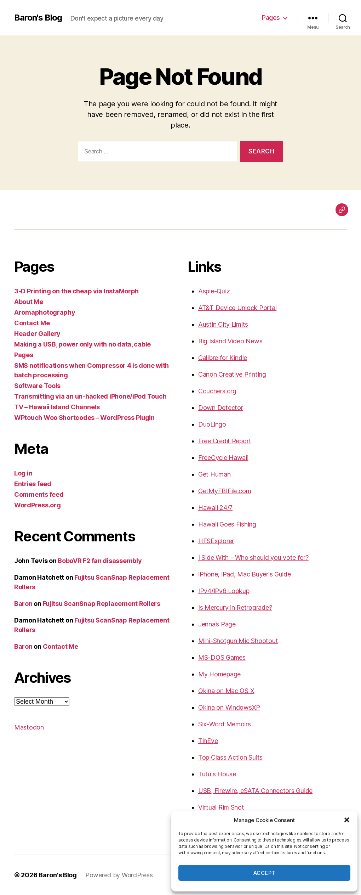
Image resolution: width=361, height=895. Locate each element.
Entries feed (32, 484)
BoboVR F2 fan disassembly (100, 560)
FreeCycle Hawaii (223, 457)
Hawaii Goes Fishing (227, 524)
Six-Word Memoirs (224, 724)
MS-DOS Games (222, 657)
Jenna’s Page (217, 624)
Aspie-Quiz (214, 291)
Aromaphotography (44, 312)
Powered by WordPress (119, 875)
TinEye (208, 740)
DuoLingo (212, 424)
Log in (23, 473)
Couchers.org (217, 391)
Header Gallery (37, 333)
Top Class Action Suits (230, 757)
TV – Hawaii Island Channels (57, 407)
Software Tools (37, 385)
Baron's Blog (38, 17)
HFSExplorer (216, 541)
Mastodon (29, 727)
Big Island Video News (230, 341)
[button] (346, 819)
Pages (271, 17)
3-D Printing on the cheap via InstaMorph (76, 291)
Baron (23, 603)
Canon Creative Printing (232, 374)
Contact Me (32, 323)
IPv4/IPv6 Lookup (224, 591)
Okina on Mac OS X (226, 690)
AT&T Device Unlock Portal (237, 307)
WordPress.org (37, 505)
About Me (28, 301)
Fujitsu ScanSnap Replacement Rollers (101, 603)
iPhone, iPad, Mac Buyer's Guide (244, 574)
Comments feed (39, 494)
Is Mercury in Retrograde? (235, 607)
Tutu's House (217, 774)
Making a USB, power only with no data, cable (82, 344)
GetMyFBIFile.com (224, 491)
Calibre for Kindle (222, 357)
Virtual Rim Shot (221, 807)
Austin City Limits (223, 324)
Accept (264, 872)
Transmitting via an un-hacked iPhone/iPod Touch (90, 396)
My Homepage (219, 674)
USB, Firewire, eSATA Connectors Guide (255, 790)
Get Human (214, 474)
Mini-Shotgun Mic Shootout (238, 640)
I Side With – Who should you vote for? (253, 557)
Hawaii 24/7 (215, 507)
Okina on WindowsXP (229, 707)
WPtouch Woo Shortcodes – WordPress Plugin (84, 417)
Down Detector (220, 407)
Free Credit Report (224, 441)
